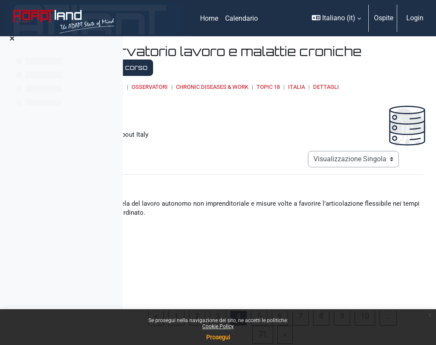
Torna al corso (288, 67)
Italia (399, 87)
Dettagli (207, 95)
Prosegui (218, 337)
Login (414, 18)
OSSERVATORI (252, 87)
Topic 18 (371, 87)
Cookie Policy (218, 326)
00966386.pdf (203, 267)
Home (194, 87)
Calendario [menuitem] (241, 18)
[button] (336, 18)
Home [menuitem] (209, 18)
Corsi (218, 87)
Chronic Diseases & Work (315, 87)
